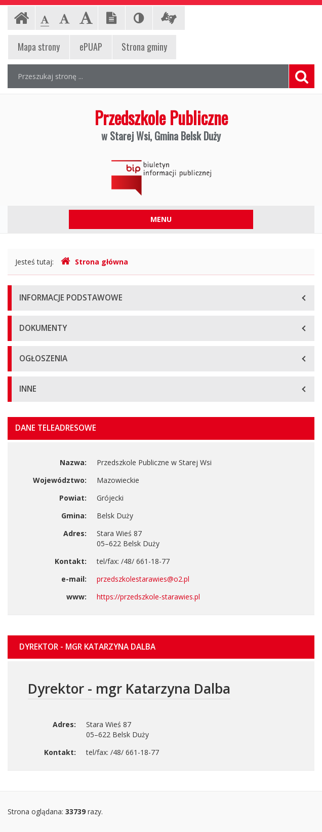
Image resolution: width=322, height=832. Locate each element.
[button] (161, 647)
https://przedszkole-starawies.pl (148, 596)
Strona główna (94, 262)
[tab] (161, 647)
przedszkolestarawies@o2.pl (143, 579)
